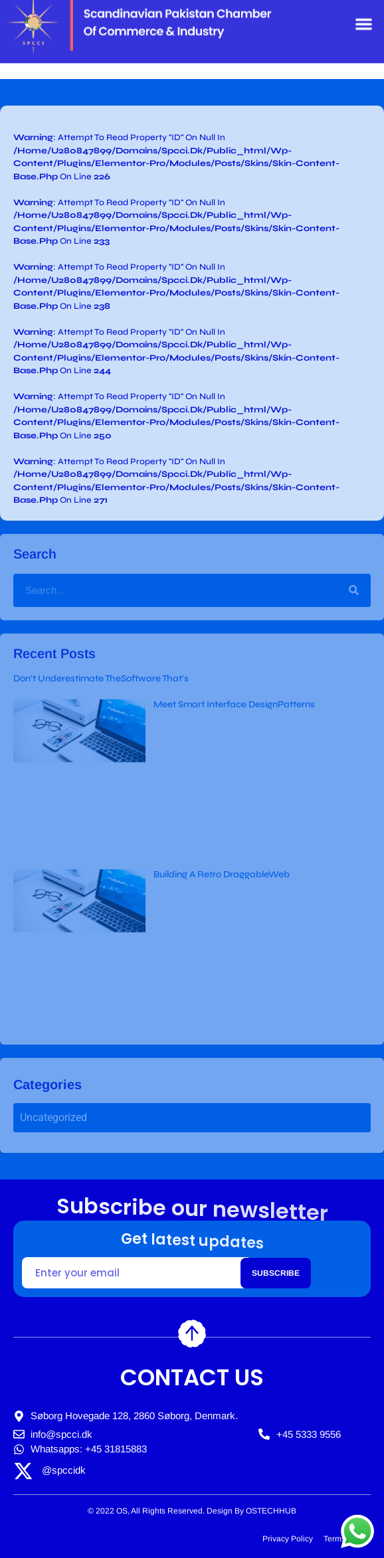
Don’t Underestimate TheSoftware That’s (101, 678)
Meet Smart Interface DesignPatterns (234, 704)
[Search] (353, 590)
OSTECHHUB (271, 1510)
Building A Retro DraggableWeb (221, 874)
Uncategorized (53, 1117)
